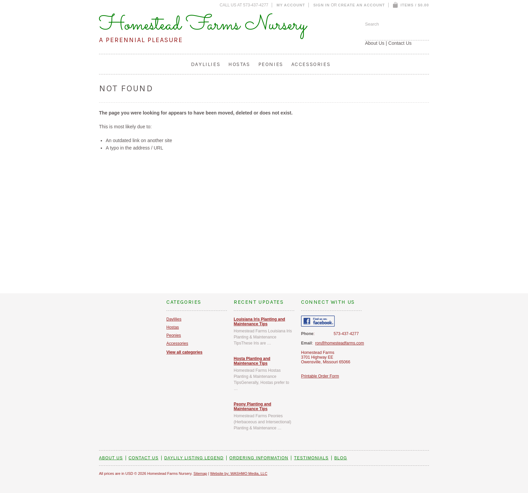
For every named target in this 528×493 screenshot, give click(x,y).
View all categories (184, 352)
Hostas (239, 64)
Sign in (321, 5)
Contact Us (399, 43)
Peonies (270, 64)
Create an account (361, 5)
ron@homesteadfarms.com (339, 343)
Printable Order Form (320, 376)
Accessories (311, 64)
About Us (375, 43)
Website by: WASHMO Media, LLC (238, 473)
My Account (290, 5)
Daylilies (205, 64)
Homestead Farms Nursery (202, 24)
